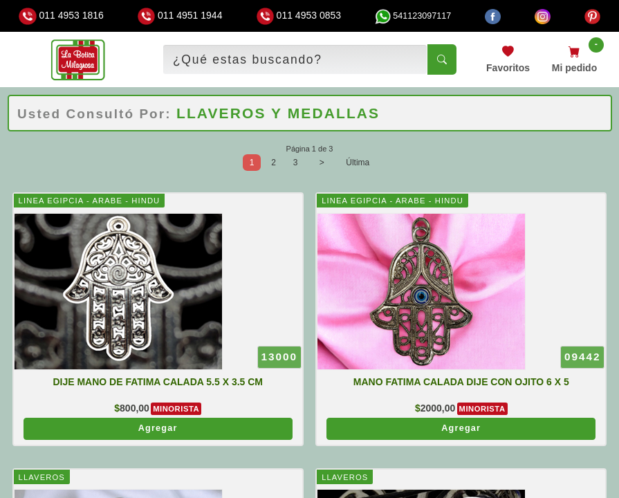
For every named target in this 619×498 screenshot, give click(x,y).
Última (357, 162)
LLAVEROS (42, 477)
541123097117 (413, 16)
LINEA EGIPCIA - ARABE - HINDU (89, 200)
